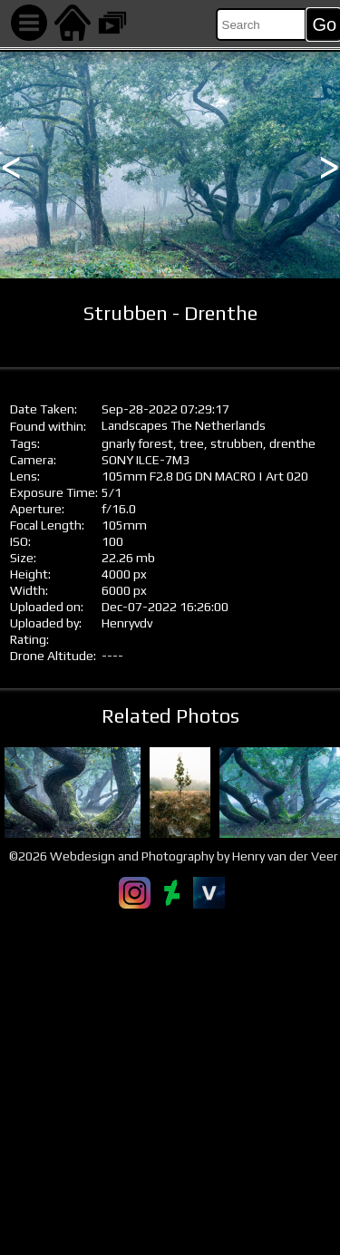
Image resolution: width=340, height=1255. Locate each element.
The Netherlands (218, 425)
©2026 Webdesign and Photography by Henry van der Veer (173, 856)
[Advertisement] (170, 1081)
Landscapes (135, 425)
